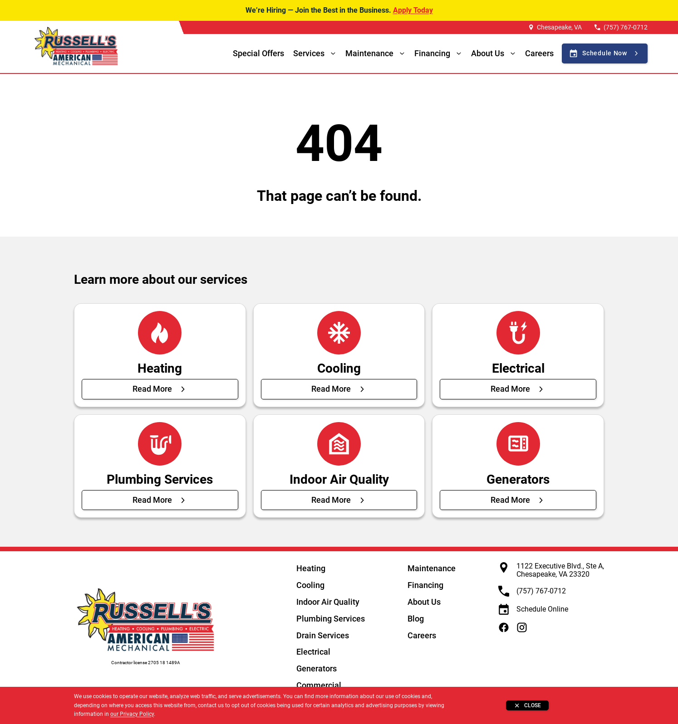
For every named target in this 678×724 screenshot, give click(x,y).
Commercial (318, 685)
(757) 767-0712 (626, 27)
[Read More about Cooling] (339, 389)
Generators (316, 668)
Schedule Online (542, 609)
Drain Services (322, 635)
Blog (416, 618)
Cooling (310, 585)
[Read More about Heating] (160, 389)
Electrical (313, 651)
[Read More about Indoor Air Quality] (339, 500)
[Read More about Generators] (518, 500)
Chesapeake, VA (559, 27)
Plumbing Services (330, 618)
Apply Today (413, 10)
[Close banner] (527, 705)
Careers (539, 53)
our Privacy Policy (132, 714)
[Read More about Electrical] (518, 389)
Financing (432, 53)
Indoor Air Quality (327, 602)
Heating (310, 568)
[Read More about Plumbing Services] (160, 500)
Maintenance (369, 53)
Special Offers (258, 53)
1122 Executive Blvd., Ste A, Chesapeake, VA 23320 (560, 570)
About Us (424, 602)
